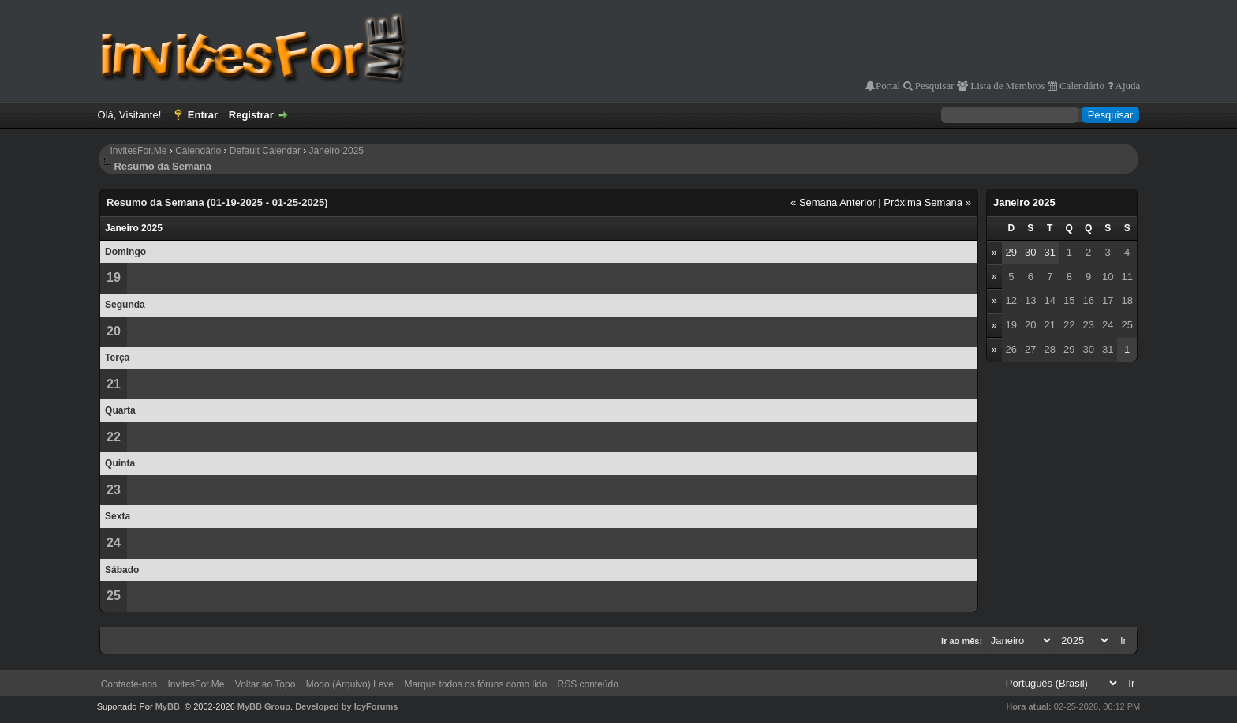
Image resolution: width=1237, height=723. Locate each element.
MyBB (167, 706)
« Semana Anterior (833, 202)
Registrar (251, 115)
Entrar (203, 115)
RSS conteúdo (588, 684)
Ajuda (1127, 86)
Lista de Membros (1006, 86)
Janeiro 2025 (336, 150)
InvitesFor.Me (138, 150)
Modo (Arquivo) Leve (350, 684)
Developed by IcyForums (346, 706)
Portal (888, 86)
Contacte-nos (129, 684)
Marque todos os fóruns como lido (475, 684)
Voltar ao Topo (265, 684)
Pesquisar (934, 86)
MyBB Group (263, 706)
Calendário (1080, 86)
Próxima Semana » (927, 202)
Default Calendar (265, 150)
